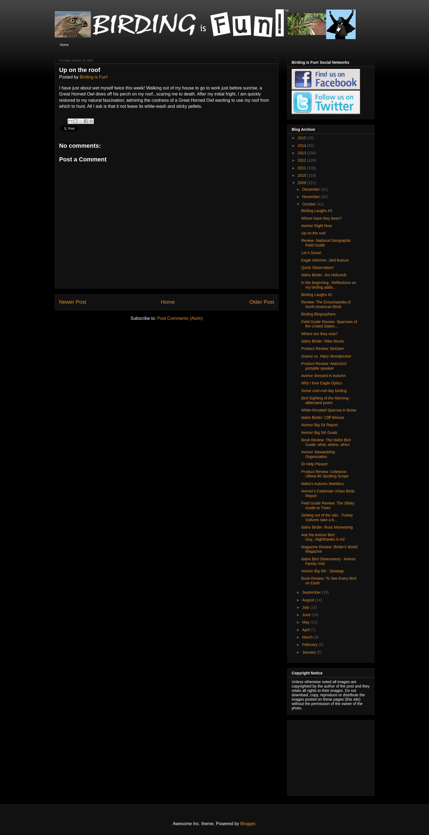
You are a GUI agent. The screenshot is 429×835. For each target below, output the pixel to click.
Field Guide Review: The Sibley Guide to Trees (328, 505)
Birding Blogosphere (318, 314)
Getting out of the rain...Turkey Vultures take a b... (327, 517)
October (309, 204)
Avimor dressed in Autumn (323, 375)
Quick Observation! (317, 267)
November (311, 197)
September (312, 592)
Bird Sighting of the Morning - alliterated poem (326, 400)
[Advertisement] (326, 756)
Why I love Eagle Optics (321, 383)
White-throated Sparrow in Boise (328, 410)
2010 (302, 175)
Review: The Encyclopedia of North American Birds (325, 304)
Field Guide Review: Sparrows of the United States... (329, 324)
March (308, 637)
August (308, 600)
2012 (302, 160)
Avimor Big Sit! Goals (319, 432)
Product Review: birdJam (322, 348)
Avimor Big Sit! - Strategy (322, 571)
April (306, 630)
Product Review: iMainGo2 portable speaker (324, 365)
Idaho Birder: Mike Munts (322, 341)
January (309, 652)
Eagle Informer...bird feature (325, 260)
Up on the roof (313, 233)
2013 (302, 153)
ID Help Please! (314, 464)
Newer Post (72, 302)
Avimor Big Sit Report (319, 425)
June (306, 615)
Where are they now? (319, 334)
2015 (302, 138)
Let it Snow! (311, 253)
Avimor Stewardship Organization (318, 454)
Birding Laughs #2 (316, 294)
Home (64, 45)
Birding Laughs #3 (316, 210)
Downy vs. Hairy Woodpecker (326, 356)
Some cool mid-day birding (324, 390)
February (310, 644)
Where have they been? (321, 218)
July (306, 607)
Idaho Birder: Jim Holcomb (323, 275)
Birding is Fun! (94, 77)
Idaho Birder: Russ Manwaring (327, 527)
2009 (302, 183)
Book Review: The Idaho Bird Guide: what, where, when (326, 442)
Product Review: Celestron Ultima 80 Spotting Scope (325, 474)
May (306, 622)
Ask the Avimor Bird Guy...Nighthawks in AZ (323, 537)
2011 (302, 168)
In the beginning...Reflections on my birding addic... (328, 284)
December (311, 189)
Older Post (261, 302)
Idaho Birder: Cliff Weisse (322, 417)
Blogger (247, 823)
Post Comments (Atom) (180, 318)
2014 (302, 145)
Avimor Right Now (316, 226)
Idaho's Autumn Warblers (322, 484)
